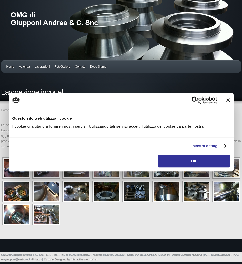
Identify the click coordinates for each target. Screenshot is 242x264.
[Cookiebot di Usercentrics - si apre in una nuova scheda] (195, 100)
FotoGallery (62, 66)
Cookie (48, 259)
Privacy (36, 259)
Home (10, 66)
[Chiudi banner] (228, 100)
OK (194, 161)
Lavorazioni (42, 66)
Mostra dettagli (206, 146)
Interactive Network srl (84, 259)
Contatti (80, 66)
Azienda (24, 66)
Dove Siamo (98, 66)
